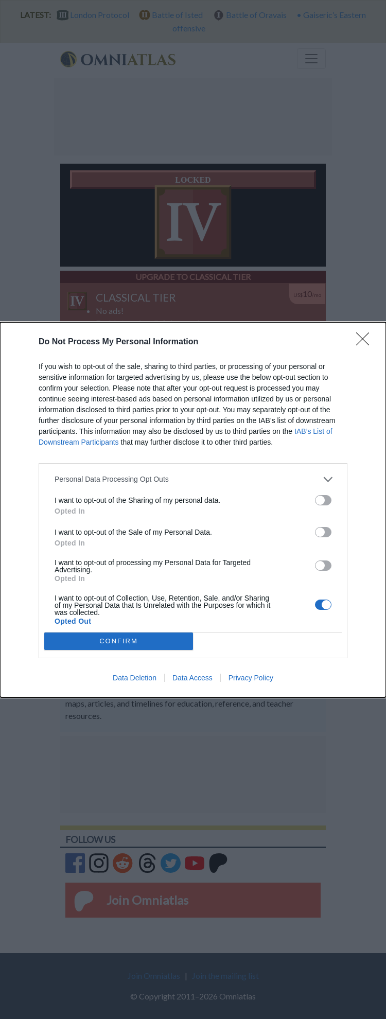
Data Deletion (134, 678)
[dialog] (193, 509)
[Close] (366, 342)
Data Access (192, 678)
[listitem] (193, 479)
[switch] (323, 500)
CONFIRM (118, 641)
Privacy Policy (251, 678)
